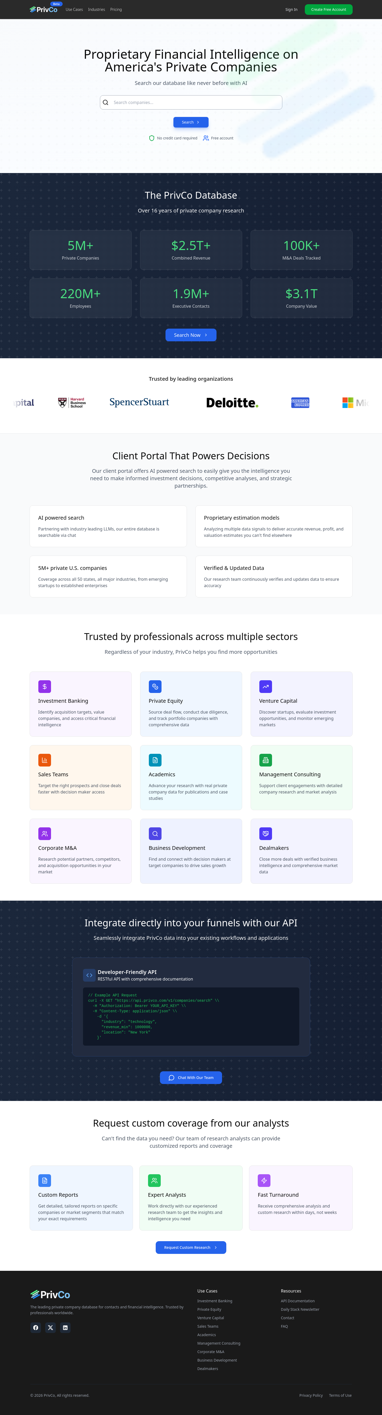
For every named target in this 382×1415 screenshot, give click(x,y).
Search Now (191, 335)
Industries (96, 9)
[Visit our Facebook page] (35, 1328)
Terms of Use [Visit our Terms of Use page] (340, 1395)
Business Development (217, 1360)
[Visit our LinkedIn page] (65, 1328)
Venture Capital (210, 1318)
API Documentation (298, 1301)
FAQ (284, 1326)
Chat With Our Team (191, 1078)
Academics (206, 1334)
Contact (287, 1318)
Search (191, 122)
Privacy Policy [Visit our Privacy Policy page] (311, 1395)
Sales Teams (208, 1326)
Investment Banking (214, 1301)
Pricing (116, 9)
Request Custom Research (191, 1247)
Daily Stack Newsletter (300, 1309)
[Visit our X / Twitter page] (50, 1328)
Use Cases (74, 9)
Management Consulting (219, 1343)
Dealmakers (207, 1368)
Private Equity (209, 1309)
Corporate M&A (210, 1351)
